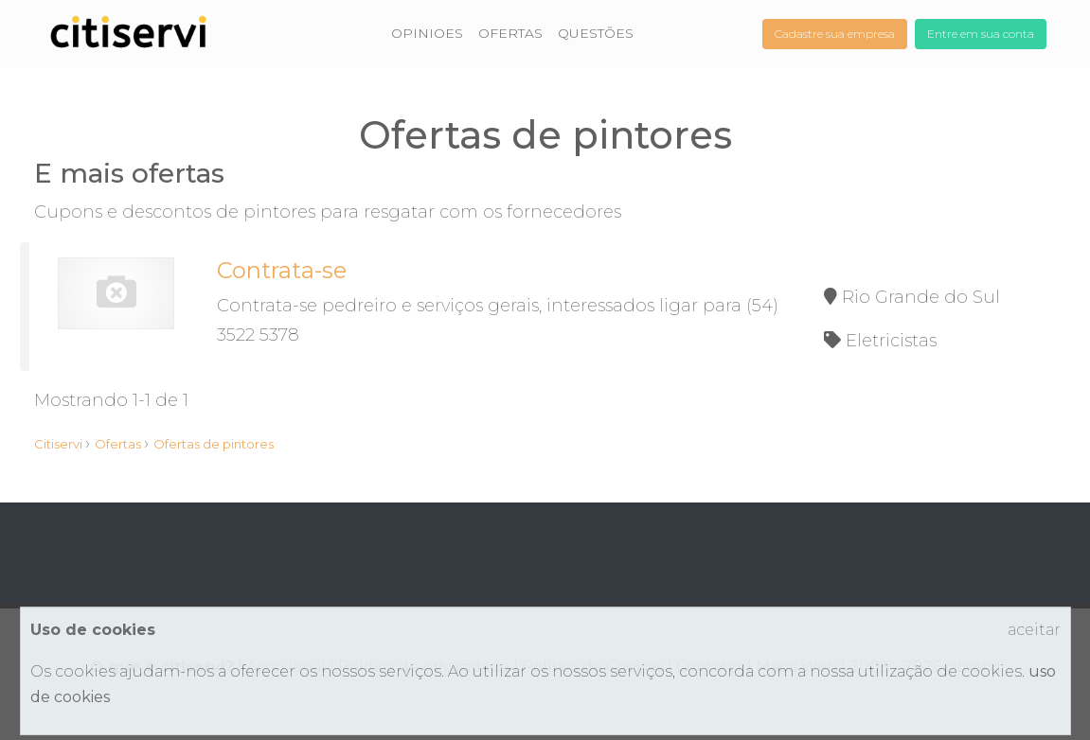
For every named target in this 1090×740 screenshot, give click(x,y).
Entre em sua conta (980, 33)
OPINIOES (427, 33)
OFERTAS (510, 33)
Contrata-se (282, 270)
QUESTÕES (596, 33)
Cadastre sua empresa (835, 33)
